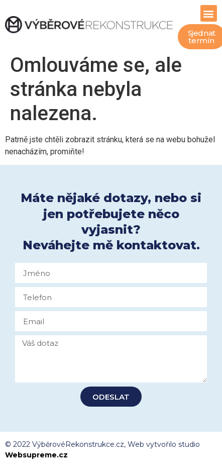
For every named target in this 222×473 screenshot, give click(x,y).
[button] (208, 13)
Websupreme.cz (36, 454)
